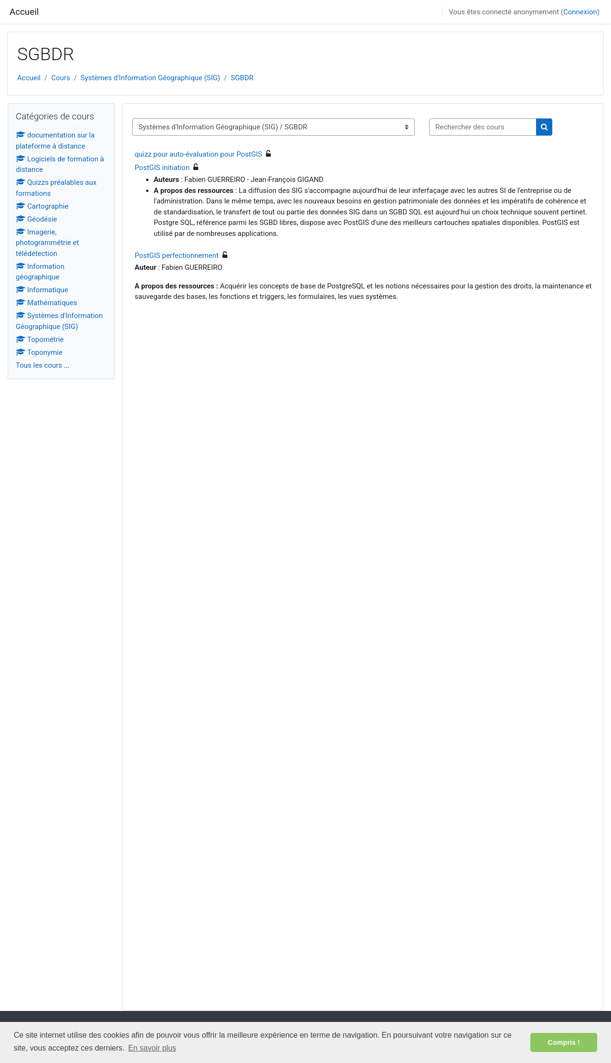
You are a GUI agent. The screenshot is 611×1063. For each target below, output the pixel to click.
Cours (60, 78)
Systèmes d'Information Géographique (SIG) (150, 78)
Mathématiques (46, 302)
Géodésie (36, 219)
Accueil (24, 12)
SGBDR (242, 78)
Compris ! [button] (564, 1042)
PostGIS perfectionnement (177, 255)
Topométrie (39, 339)
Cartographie (42, 206)
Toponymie (39, 352)
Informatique (42, 290)
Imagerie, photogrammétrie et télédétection (47, 243)
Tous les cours (39, 365)
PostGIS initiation (162, 167)
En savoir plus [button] (152, 1048)
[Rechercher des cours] (483, 127)
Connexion (580, 12)
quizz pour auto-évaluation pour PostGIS (198, 154)
